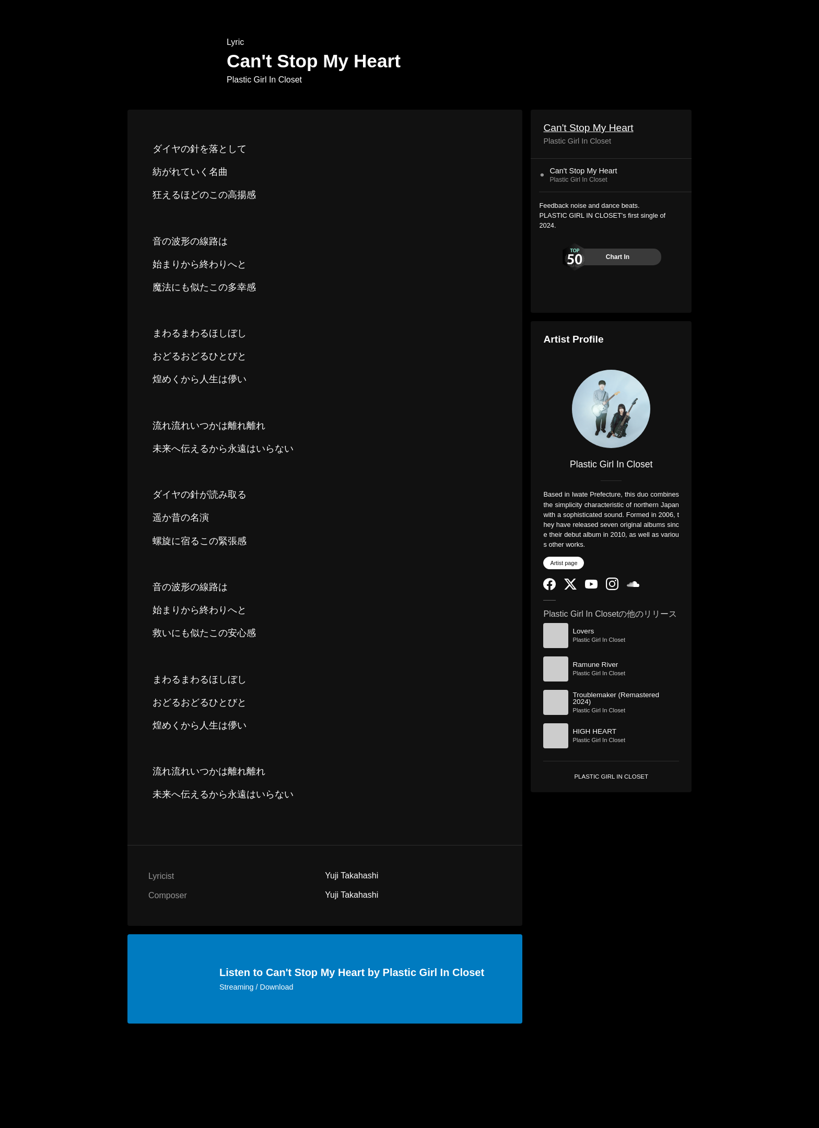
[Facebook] (549, 588)
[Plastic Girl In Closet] (611, 409)
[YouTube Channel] (591, 586)
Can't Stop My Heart (588, 127)
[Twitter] (570, 587)
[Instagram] (612, 588)
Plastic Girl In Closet (264, 79)
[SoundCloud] (633, 585)
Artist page (563, 563)
